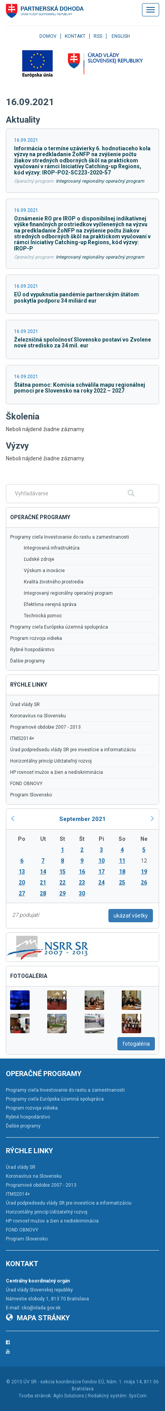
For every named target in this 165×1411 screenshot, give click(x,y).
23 (82, 882)
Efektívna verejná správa (50, 604)
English (121, 36)
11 (122, 861)
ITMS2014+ (22, 738)
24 (101, 882)
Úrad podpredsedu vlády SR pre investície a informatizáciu (73, 749)
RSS (98, 36)
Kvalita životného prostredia (53, 582)
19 (144, 871)
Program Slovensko (31, 795)
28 (43, 893)
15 (62, 871)
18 (122, 871)
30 (82, 893)
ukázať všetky (131, 915)
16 (82, 871)
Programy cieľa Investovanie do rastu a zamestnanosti (69, 537)
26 (144, 882)
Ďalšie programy (27, 661)
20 (22, 882)
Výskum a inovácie (44, 570)
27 (22, 893)
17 (101, 871)
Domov (48, 36)
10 (101, 861)
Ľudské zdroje (39, 559)
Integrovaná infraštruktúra (52, 548)
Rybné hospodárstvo (32, 649)
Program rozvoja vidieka (36, 638)
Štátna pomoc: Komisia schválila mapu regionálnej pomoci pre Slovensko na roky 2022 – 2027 (79, 388)
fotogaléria (136, 1044)
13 (22, 871)
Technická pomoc (43, 615)
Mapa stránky (38, 1318)
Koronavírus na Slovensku (38, 716)
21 (43, 882)
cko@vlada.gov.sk (40, 1308)
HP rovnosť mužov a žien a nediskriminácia (56, 772)
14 (43, 871)
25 (122, 882)
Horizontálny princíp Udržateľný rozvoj (51, 761)
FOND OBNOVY (26, 783)
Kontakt (75, 36)
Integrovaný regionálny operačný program (100, 181)
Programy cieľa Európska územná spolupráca (59, 627)
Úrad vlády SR (25, 704)
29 (62, 893)
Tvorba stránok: (35, 1396)
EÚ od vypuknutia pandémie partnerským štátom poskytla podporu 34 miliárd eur (76, 297)
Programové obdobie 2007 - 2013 (45, 727)
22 (62, 882)
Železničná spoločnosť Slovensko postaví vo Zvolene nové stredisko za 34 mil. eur (82, 342)
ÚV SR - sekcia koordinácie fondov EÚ (63, 1382)
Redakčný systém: (108, 1396)
